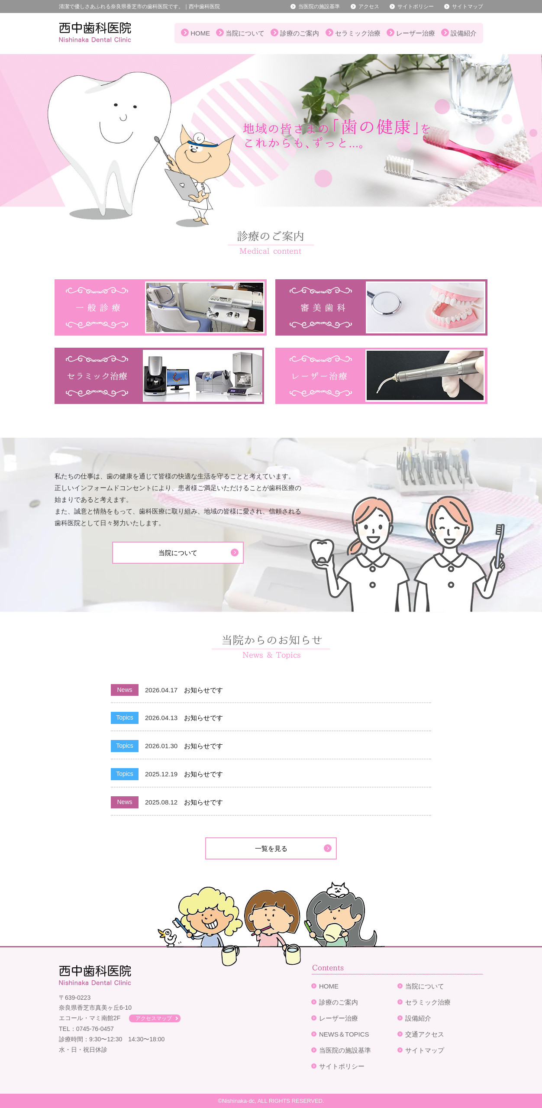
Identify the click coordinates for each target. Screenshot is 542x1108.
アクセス (368, 6)
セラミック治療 (358, 33)
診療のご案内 (299, 33)
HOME (200, 33)
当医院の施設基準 (319, 6)
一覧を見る (271, 848)
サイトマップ (467, 6)
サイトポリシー (415, 6)
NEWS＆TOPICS (344, 1034)
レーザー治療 (415, 33)
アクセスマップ (154, 1018)
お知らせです (203, 690)
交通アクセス (424, 1034)
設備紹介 (464, 33)
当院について (245, 33)
